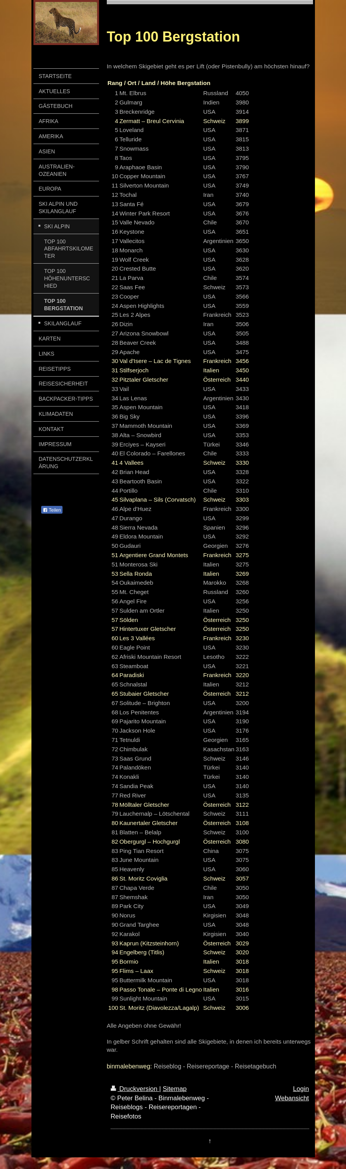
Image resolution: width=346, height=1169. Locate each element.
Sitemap (175, 1089)
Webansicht (292, 1098)
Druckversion (135, 1089)
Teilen (52, 510)
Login (301, 1089)
